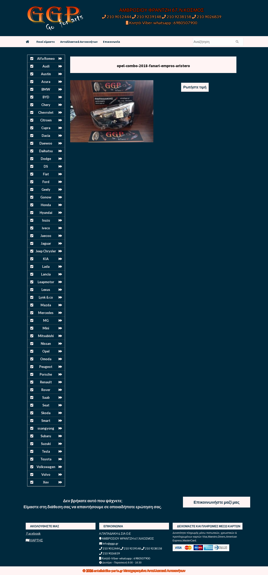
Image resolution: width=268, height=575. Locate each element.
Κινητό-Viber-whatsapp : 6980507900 (161, 22)
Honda (46, 205)
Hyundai (46, 213)
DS (46, 166)
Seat (45, 405)
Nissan (46, 344)
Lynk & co (46, 297)
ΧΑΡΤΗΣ (34, 540)
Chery (45, 105)
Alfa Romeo (46, 58)
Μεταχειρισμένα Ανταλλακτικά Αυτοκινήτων (154, 571)
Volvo (45, 474)
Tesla (46, 451)
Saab (46, 397)
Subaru (46, 436)
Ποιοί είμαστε (45, 41)
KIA (46, 259)
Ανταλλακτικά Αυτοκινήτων (79, 41)
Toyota (45, 459)
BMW (46, 89)
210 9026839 (206, 16)
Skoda (46, 413)
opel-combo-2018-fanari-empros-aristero (153, 65)
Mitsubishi (46, 336)
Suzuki (46, 444)
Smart (45, 421)
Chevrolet (45, 112)
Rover (45, 390)
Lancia (46, 274)
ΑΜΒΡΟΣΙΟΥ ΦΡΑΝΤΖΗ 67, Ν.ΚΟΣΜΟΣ (161, 10)
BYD (46, 97)
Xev (46, 482)
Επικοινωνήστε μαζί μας (217, 502)
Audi (45, 66)
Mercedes (45, 313)
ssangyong (45, 428)
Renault (46, 382)
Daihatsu (46, 151)
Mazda (46, 305)
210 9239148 (146, 16)
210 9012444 (116, 16)
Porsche (46, 374)
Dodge (46, 159)
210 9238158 (177, 16)
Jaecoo (45, 236)
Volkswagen (46, 467)
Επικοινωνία (111, 41)
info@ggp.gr (108, 543)
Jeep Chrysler (46, 251)
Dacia (46, 136)
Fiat (46, 174)
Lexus (46, 290)
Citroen (46, 120)
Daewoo (45, 143)
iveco (46, 228)
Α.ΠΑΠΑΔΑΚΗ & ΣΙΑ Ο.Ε (115, 533)
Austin (46, 74)
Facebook (33, 533)
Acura (45, 82)
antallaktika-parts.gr (108, 571)
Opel (46, 351)
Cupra (45, 128)
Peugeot (45, 367)
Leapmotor (46, 282)
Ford (45, 182)
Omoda (45, 359)
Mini (46, 328)
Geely (46, 189)
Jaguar (46, 243)
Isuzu (46, 220)
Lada (46, 266)
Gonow (45, 197)
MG (46, 320)
